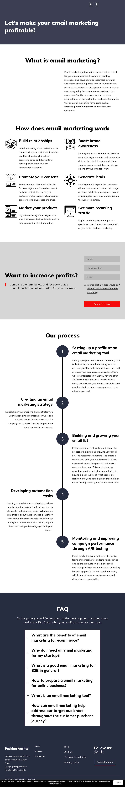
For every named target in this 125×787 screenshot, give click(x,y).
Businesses (40, 756)
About (37, 746)
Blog (66, 746)
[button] (91, 4)
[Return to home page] (18, 748)
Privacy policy (71, 762)
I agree (118, 783)
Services (38, 751)
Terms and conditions (75, 757)
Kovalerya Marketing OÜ (15, 770)
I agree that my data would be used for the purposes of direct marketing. (102, 288)
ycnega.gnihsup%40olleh (16, 766)
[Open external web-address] (9, 4)
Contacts (68, 752)
